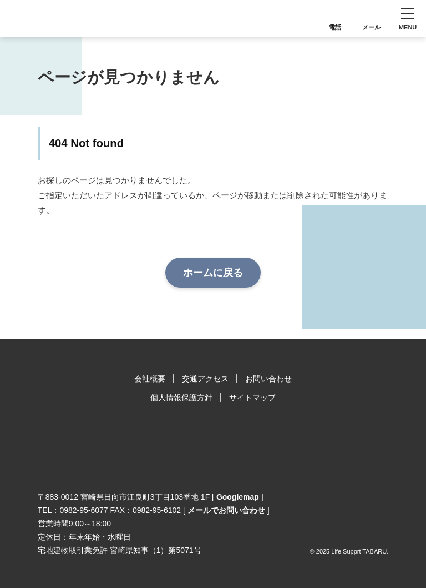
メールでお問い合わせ (226, 510)
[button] (407, 18)
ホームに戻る (213, 272)
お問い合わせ (268, 378)
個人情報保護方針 (181, 397)
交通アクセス (205, 378)
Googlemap (237, 496)
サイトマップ (252, 397)
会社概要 (149, 378)
